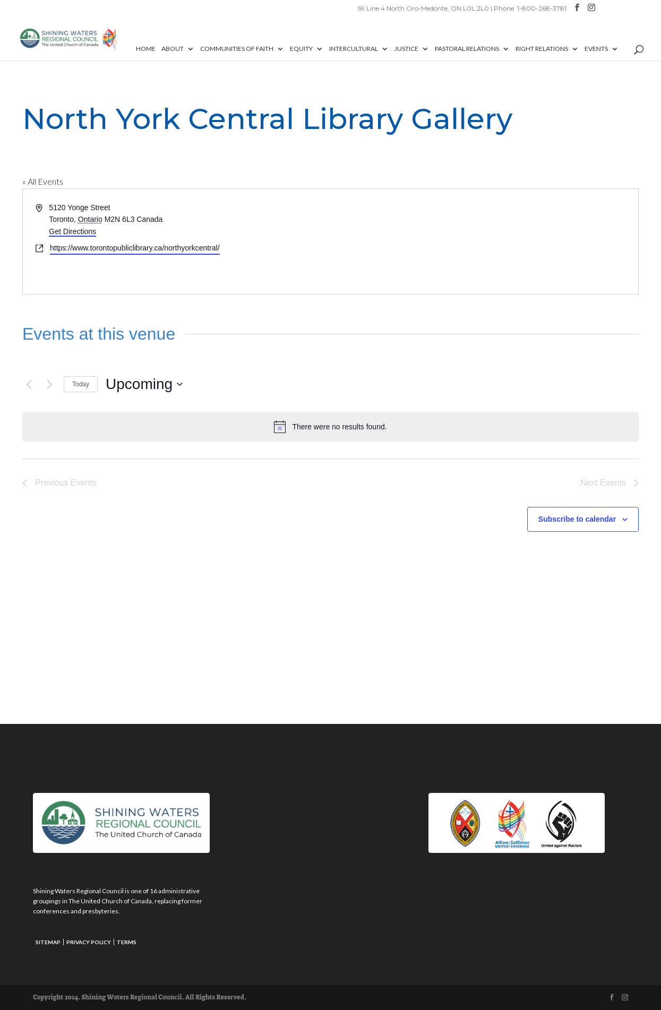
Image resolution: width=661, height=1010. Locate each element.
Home (146, 49)
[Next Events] (49, 384)
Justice (406, 49)
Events (596, 49)
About (172, 49)
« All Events (42, 181)
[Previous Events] (28, 384)
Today (80, 384)
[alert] (330, 427)
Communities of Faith (236, 49)
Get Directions (72, 231)
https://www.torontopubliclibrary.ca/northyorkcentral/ (135, 248)
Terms (126, 942)
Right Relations (542, 49)
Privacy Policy (88, 942)
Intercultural (353, 49)
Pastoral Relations (467, 49)
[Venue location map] (484, 241)
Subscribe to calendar (577, 519)
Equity (301, 49)
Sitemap (48, 942)
